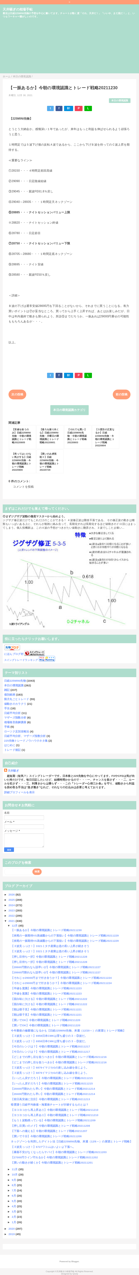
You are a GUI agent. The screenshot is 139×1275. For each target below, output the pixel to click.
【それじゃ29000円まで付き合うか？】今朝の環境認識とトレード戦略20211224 (61, 977)
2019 (12, 1234)
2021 (12, 920)
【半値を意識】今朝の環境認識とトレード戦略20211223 (46, 988)
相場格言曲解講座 (15, 722)
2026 (12, 894)
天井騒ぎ (13, 770)
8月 (14, 1185)
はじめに (9, 745)
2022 (12, 915)
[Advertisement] (69, 48)
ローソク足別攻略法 (16, 731)
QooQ (75, 1274)
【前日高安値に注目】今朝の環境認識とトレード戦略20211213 (50, 1099)
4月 (14, 1206)
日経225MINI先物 (15, 680)
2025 (12, 899)
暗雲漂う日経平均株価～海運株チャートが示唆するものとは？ (50, 1104)
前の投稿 (121, 394)
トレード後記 (12, 749)
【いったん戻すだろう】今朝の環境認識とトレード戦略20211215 (52, 1078)
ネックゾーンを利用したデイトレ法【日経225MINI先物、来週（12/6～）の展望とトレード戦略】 (71, 1141)
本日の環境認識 (119, 100)
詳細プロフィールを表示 (19, 792)
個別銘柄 (9, 694)
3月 (14, 1211)
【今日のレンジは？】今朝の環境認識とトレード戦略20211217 (50, 1046)
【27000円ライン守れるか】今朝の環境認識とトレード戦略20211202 (54, 1157)
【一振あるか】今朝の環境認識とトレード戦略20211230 (46, 930)
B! (68, 108)
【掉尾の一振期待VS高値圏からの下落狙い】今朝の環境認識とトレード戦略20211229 (65, 935)
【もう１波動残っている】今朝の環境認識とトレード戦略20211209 (53, 1120)
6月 (14, 1195)
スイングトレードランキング (21, 660)
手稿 (7, 726)
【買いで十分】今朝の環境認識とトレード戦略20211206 (46, 1136)
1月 (14, 1222)
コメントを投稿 (23, 486)
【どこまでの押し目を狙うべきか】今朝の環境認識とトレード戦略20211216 (59, 1056)
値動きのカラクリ (15, 703)
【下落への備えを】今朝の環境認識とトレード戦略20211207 (49, 1130)
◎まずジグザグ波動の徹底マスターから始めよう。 (34, 516)
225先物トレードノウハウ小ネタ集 (26, 740)
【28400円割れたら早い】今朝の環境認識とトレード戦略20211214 (53, 1088)
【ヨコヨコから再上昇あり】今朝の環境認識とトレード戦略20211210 (54, 1109)
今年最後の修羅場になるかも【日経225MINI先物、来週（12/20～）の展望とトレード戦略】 (68, 1030)
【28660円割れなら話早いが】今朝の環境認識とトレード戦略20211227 (56, 967)
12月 (15, 925)
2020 (12, 1228)
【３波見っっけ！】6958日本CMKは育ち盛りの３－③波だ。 (49, 1035)
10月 (15, 1174)
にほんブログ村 (14, 653)
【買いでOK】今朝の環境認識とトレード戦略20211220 (45, 1020)
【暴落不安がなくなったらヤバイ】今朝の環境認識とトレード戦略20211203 (59, 1152)
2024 (12, 905)
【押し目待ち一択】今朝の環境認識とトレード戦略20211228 (49, 956)
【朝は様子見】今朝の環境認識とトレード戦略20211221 (46, 1009)
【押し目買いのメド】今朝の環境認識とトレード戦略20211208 (50, 1125)
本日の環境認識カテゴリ (69, 409)
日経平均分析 (12, 713)
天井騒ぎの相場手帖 (18, 9)
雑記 (7, 689)
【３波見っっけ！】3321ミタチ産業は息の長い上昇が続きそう (50, 946)
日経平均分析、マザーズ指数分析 (25, 735)
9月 (14, 1179)
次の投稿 (17, 394)
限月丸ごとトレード (16, 699)
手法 (7, 708)
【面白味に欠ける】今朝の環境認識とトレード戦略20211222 (49, 998)
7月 (14, 1190)
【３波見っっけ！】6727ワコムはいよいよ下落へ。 (43, 1146)
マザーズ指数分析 (15, 717)
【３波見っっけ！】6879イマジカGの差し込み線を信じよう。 (50, 1067)
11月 (15, 1169)
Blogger (75, 1261)
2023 (12, 910)
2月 (14, 1216)
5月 (14, 1201)
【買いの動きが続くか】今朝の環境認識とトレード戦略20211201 (52, 1162)
